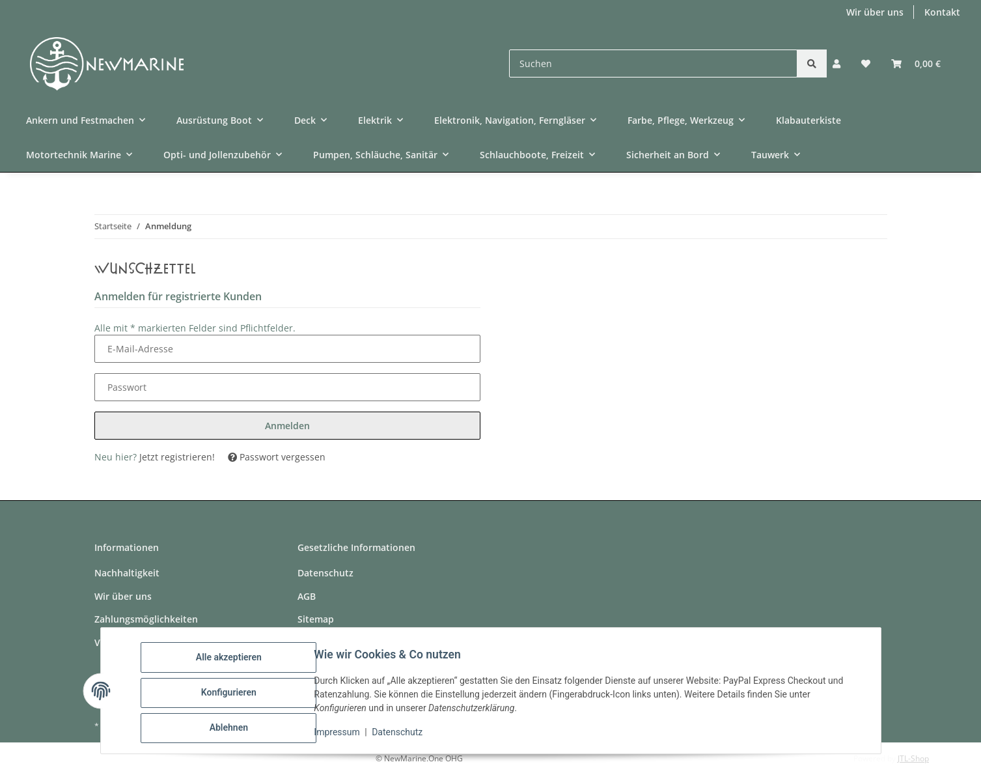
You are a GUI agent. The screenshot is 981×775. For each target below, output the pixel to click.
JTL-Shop (913, 758)
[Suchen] (653, 63)
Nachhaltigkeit (126, 573)
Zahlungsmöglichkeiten (146, 619)
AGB (306, 596)
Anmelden (287, 425)
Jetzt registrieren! (177, 457)
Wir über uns (875, 12)
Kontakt (942, 12)
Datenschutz (401, 734)
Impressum (341, 734)
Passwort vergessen (276, 457)
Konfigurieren (232, 695)
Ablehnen (233, 729)
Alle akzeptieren (233, 661)
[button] (836, 63)
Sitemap (315, 619)
